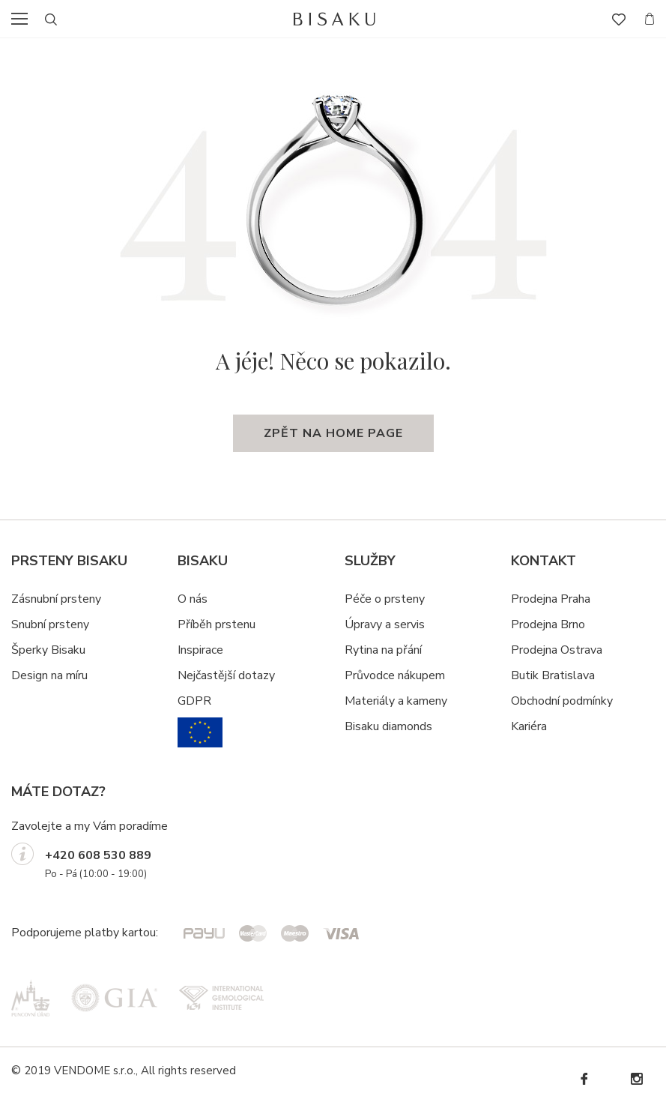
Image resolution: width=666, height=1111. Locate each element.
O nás (193, 599)
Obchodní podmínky (562, 701)
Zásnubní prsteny (56, 599)
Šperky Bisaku (48, 650)
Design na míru (49, 675)
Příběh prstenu (216, 624)
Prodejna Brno (548, 624)
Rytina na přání (383, 650)
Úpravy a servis (385, 624)
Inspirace (200, 650)
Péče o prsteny (385, 599)
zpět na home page (333, 433)
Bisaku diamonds (388, 726)
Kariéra (529, 726)
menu (24, 18)
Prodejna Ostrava (556, 650)
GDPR (194, 701)
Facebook (583, 1079)
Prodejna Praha (550, 599)
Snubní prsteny (50, 624)
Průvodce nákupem (395, 675)
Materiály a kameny (396, 701)
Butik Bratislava (553, 675)
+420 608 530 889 (98, 855)
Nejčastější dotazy (226, 675)
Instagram (636, 1079)
